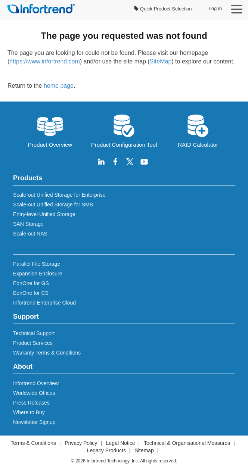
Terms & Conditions (33, 443)
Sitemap (144, 450)
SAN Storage (28, 224)
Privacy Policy (81, 443)
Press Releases (31, 403)
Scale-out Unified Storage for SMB (53, 205)
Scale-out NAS (30, 234)
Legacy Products (106, 450)
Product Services (33, 343)
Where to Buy (29, 412)
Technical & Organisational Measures (187, 443)
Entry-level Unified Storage (44, 214)
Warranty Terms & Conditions (47, 353)
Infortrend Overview (36, 383)
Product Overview (50, 130)
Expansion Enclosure (37, 274)
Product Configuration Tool (124, 130)
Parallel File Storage (36, 264)
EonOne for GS (31, 283)
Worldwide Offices (34, 393)
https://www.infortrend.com (44, 61)
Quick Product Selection (163, 9)
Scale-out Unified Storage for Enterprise (59, 195)
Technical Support (34, 333)
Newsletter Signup (34, 422)
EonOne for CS (31, 293)
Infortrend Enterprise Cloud (44, 303)
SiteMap (161, 61)
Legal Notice (120, 443)
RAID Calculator (198, 130)
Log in (215, 8)
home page (59, 85)
